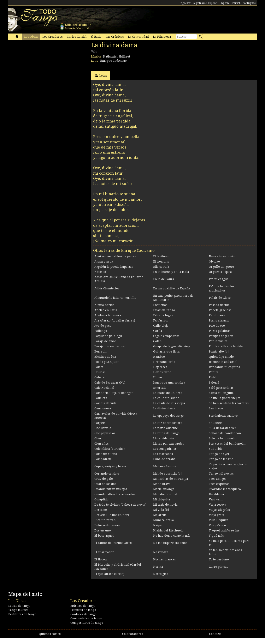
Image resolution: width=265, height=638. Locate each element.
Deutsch (236, 3)
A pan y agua (103, 261)
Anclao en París (105, 310)
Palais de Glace (220, 297)
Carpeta (100, 423)
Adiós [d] (100, 271)
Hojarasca (160, 367)
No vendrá (160, 552)
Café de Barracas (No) (109, 382)
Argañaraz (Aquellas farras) (114, 320)
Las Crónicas (115, 36)
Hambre (159, 356)
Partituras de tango (22, 614)
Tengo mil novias (221, 473)
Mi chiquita (161, 499)
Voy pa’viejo (217, 525)
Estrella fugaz (163, 315)
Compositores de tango (86, 622)
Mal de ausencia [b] (167, 473)
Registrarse (200, 3)
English (224, 3)
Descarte (100, 509)
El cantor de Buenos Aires (113, 542)
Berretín (100, 351)
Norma (158, 566)
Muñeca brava (163, 520)
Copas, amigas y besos (110, 466)
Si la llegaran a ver (222, 428)
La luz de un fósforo (167, 423)
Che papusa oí (104, 433)
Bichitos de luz (105, 356)
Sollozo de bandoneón (225, 433)
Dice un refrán (105, 520)
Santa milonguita (221, 393)
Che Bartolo (102, 428)
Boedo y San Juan (106, 361)
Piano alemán (219, 320)
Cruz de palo (103, 478)
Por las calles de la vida (226, 346)
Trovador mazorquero (225, 489)
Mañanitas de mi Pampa (170, 478)
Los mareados (163, 454)
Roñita (213, 372)
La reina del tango (166, 433)
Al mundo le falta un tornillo (115, 297)
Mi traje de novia (165, 504)
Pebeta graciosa (220, 310)
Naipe (157, 525)
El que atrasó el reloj (109, 574)
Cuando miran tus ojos (110, 489)
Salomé (214, 382)
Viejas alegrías (219, 509)
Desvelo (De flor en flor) (111, 515)
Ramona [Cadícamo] (223, 361)
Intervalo (159, 387)
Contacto (215, 634)
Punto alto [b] (219, 351)
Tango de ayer (219, 454)
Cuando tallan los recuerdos (114, 494)
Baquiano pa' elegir (108, 336)
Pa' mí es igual (219, 279)
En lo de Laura (163, 279)
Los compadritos (165, 448)
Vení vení (216, 499)
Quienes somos (50, 634)
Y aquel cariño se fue (224, 530)
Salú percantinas (221, 387)
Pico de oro (217, 325)
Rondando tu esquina (224, 367)
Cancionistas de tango (86, 618)
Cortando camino (106, 473)
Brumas (100, 372)
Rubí (212, 377)
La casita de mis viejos (169, 403)
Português (248, 3)
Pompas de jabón (221, 336)
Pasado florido (219, 305)
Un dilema (216, 494)
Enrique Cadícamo (113, 60)
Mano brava (161, 484)
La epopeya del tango (168, 415)
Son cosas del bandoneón (227, 443)
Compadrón (102, 459)
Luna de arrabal (165, 459)
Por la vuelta (218, 341)
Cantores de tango (83, 614)
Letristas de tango (83, 610)
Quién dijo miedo (221, 356)
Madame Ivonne (164, 466)
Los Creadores (52, 36)
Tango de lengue (221, 459)
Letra (101, 75)
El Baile (96, 36)
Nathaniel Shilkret (116, 56)
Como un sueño (105, 454)
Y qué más (216, 535)
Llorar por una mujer (168, 443)
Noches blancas (164, 559)
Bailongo (100, 330)
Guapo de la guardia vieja (171, 346)
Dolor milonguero (107, 525)
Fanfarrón (160, 320)
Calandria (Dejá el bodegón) (114, 393)
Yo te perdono (219, 559)
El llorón (100, 559)
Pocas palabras (219, 330)
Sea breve (216, 408)
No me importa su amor (170, 542)
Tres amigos (217, 478)
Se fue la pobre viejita (224, 398)
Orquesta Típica (220, 271)
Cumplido (101, 499)
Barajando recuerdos (109, 346)
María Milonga (163, 489)
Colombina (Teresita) (109, 448)
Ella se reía (161, 266)
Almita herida (104, 305)
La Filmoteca (162, 36)
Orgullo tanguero (221, 266)
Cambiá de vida (105, 403)
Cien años (101, 443)
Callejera (100, 398)
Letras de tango (19, 605)
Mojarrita (160, 515)
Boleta (98, 367)
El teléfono (161, 256)
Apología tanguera (107, 315)
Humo (157, 377)
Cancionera (102, 408)
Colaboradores (132, 634)
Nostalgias (160, 574)
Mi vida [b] (161, 509)
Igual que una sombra (169, 382)
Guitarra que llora (166, 351)
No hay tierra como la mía (171, 535)
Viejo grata (216, 515)
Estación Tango (164, 310)
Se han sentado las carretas (229, 403)
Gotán (157, 341)
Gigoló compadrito (166, 336)
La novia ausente (165, 428)
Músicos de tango (82, 605)
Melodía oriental (165, 494)
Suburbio (216, 448)
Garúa (157, 330)
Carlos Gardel (77, 36)
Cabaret (100, 377)
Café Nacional (104, 387)
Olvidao (214, 261)
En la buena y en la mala (171, 271)
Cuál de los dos (105, 484)
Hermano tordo (164, 361)
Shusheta (216, 423)
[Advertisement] (39, 70)
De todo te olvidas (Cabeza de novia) (120, 504)
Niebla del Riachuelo (168, 530)
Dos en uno (102, 530)
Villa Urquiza (218, 520)
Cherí (98, 438)
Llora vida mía (163, 438)
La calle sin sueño (166, 398)
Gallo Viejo (161, 325)
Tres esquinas (219, 484)
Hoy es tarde (162, 372)
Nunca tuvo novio (222, 256)
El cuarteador (104, 552)
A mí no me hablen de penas (115, 256)
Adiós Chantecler (106, 288)
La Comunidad (138, 36)
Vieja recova (217, 504)
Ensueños (160, 305)
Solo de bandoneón (223, 438)
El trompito (161, 261)
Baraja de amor (105, 341)
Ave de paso (102, 325)
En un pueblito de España (171, 288)
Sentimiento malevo (223, 415)
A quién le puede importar (113, 266)
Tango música (18, 610)
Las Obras (31, 36)
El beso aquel (104, 535)
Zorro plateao (218, 566)
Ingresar (185, 3)
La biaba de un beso (167, 393)
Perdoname (217, 315)
